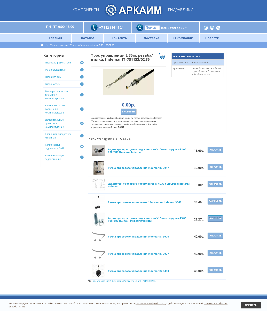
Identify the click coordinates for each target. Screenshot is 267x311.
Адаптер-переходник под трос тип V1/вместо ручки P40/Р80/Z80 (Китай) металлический (147, 219)
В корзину (128, 111)
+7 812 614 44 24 (111, 27)
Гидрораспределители (58, 62)
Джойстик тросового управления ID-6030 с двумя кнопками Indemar (149, 185)
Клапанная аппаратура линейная (58, 135)
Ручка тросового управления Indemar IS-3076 (138, 236)
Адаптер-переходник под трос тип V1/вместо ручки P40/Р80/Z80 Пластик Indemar (147, 151)
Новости (212, 38)
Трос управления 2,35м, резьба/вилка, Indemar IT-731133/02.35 (82, 45)
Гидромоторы (53, 76)
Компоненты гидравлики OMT (54, 146)
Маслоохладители (55, 69)
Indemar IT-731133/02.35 (143, 281)
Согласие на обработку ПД (151, 303)
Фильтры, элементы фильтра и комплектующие (56, 94)
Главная (55, 38)
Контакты (119, 38)
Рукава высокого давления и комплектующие (55, 109)
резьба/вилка (123, 281)
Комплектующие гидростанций (54, 157)
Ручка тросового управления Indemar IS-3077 (138, 253)
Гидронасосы (52, 84)
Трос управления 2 (101, 281)
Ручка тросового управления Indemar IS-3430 (138, 271)
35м (114, 281)
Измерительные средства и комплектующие (54, 123)
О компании (183, 38)
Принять (251, 305)
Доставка (151, 38)
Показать (215, 149)
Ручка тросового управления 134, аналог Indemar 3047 (144, 202)
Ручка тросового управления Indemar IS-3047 (138, 167)
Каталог (87, 38)
